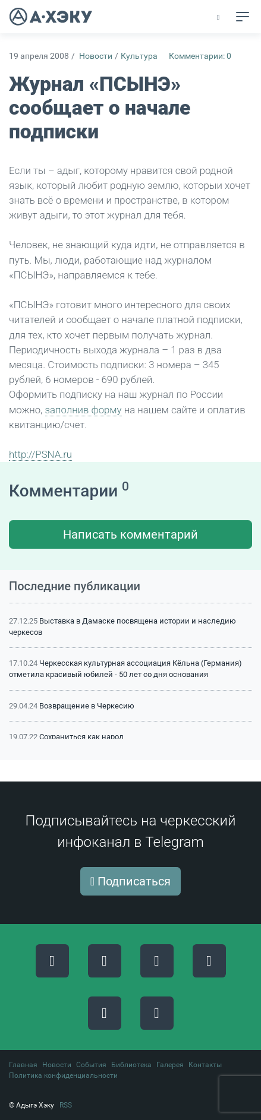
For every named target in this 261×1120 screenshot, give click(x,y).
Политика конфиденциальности (63, 1075)
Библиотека (131, 1065)
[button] (219, 17)
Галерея (170, 1065)
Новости (95, 56)
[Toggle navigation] (242, 17)
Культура (139, 56)
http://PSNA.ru (40, 454)
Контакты (205, 1065)
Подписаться (130, 881)
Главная (23, 1065)
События (91, 1065)
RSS (65, 1105)
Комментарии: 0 (200, 56)
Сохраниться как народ (81, 736)
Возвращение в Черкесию (86, 705)
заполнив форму (83, 410)
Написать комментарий (130, 534)
